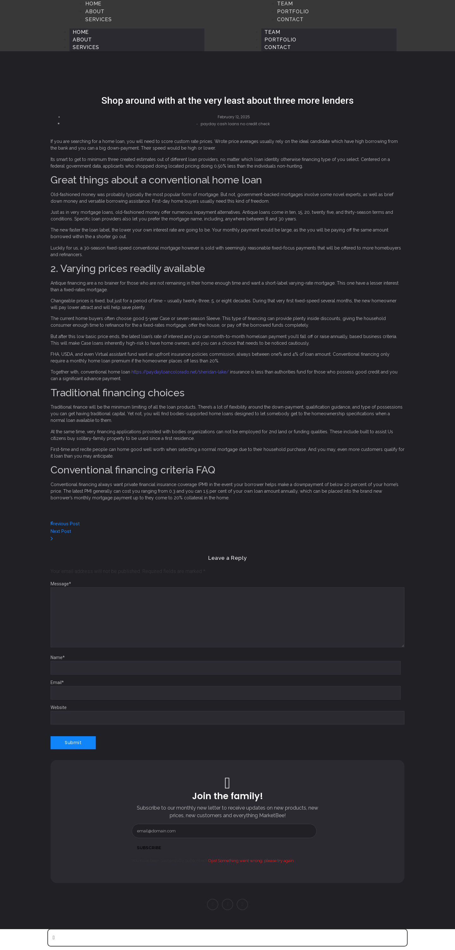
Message (61, 584)
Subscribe (149, 847)
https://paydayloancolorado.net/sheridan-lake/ (180, 371)
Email (57, 682)
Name (58, 657)
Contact (277, 47)
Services (86, 47)
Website (59, 707)
